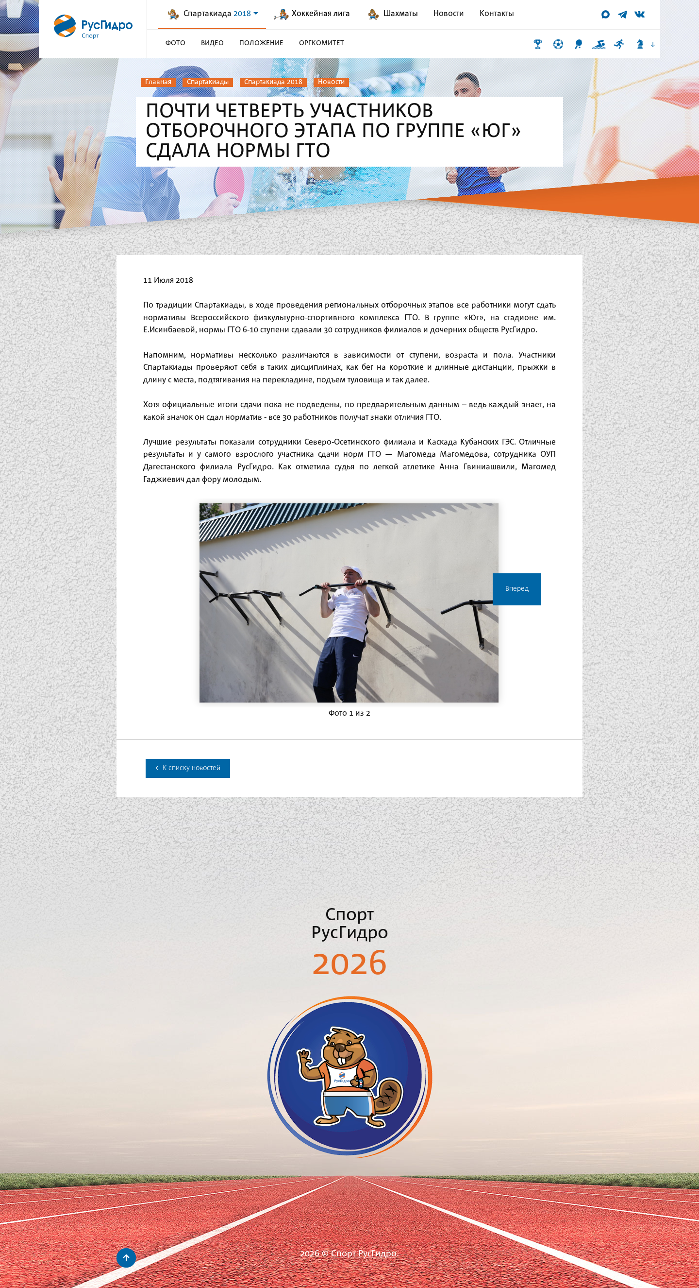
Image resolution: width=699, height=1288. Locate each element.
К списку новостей (187, 768)
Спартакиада (220, 13)
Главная (158, 82)
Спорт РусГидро (364, 1254)
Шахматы (400, 13)
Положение (261, 43)
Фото (175, 43)
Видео (212, 43)
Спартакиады (208, 82)
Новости (448, 13)
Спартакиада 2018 (273, 82)
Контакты (497, 13)
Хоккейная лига (321, 13)
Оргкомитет (321, 43)
